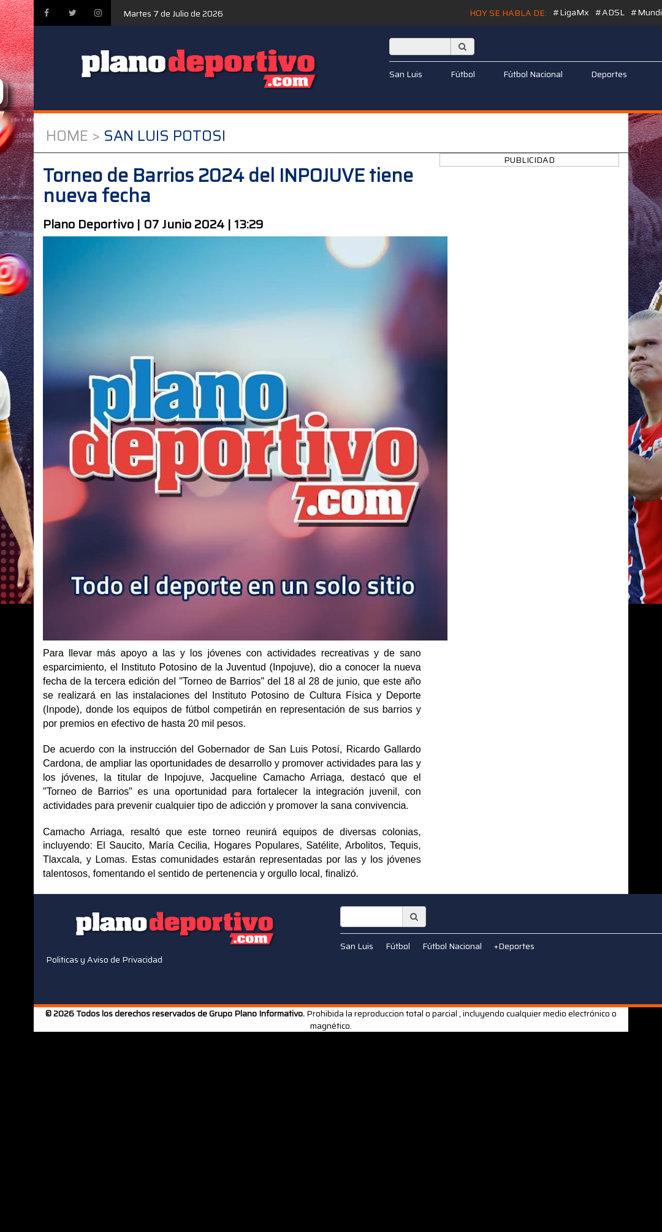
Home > (73, 136)
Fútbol (463, 74)
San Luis (405, 74)
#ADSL (610, 12)
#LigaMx (571, 12)
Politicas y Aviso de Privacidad (104, 959)
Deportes (609, 74)
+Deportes (514, 946)
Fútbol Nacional (533, 74)
